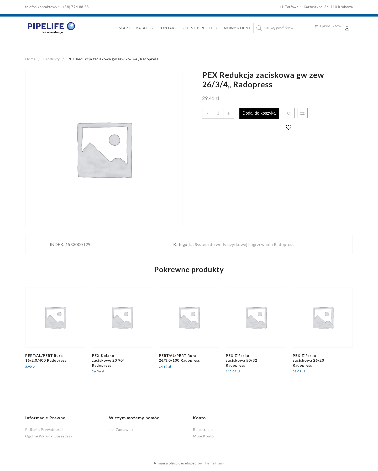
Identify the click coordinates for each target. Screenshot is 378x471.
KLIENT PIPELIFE (200, 28)
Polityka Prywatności (44, 429)
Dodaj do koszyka (259, 113)
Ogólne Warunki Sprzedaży (48, 436)
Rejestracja (203, 429)
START (124, 28)
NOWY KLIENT (237, 28)
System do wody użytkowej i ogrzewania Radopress (244, 244)
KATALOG (144, 28)
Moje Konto (203, 436)
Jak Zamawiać (121, 429)
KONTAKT (168, 28)
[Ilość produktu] (218, 113)
